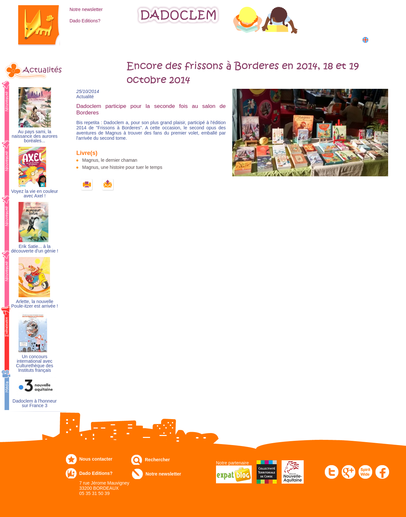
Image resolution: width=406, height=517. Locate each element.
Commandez (128, 39)
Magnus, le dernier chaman (109, 160)
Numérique (262, 39)
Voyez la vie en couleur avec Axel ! (34, 193)
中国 (376, 47)
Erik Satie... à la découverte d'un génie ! (34, 248)
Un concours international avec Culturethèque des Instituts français (34, 363)
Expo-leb (170, 39)
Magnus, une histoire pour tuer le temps (122, 167)
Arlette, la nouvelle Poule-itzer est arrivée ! (34, 304)
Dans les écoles (311, 39)
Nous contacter (95, 459)
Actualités (42, 70)
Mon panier (342, 22)
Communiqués (215, 39)
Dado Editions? (85, 20)
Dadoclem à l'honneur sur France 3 (35, 403)
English (378, 39)
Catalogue (84, 39)
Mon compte (343, 8)
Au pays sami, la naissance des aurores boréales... (34, 136)
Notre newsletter (86, 9)
